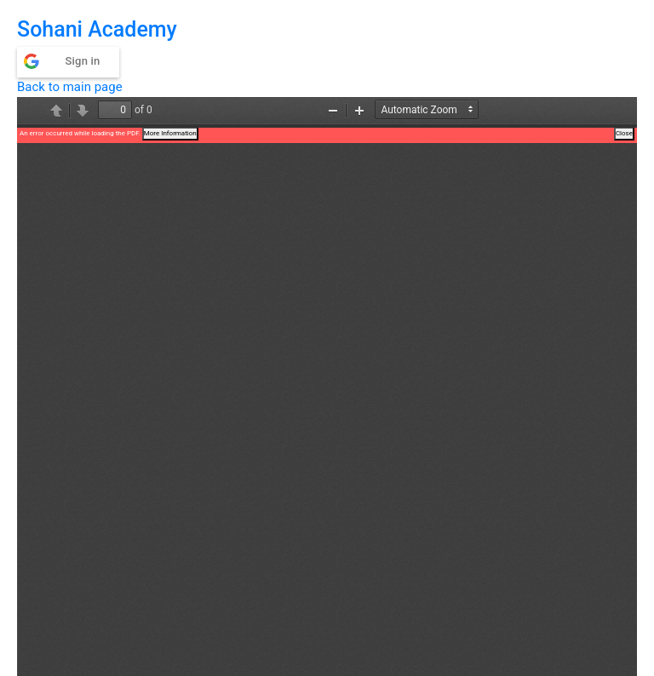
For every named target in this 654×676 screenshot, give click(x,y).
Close (624, 133)
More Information (170, 133)
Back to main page (70, 87)
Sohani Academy (97, 29)
